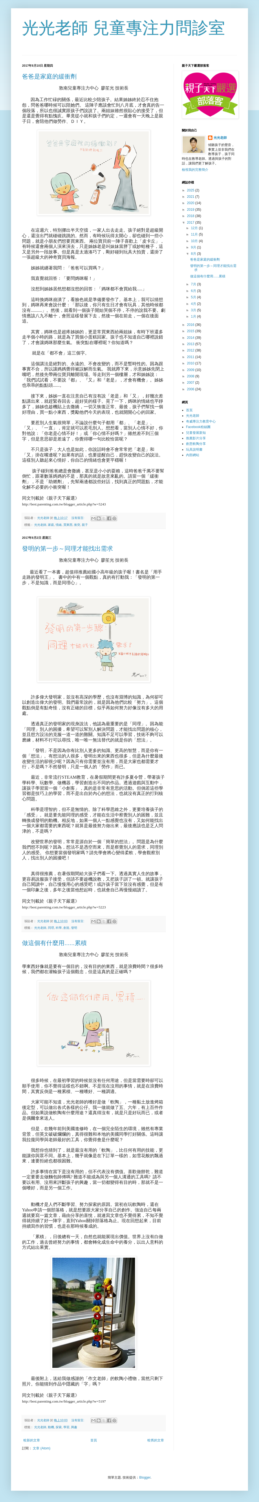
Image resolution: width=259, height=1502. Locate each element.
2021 (191, 197)
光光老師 (40, 524)
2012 (191, 350)
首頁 (93, 1440)
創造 (66, 927)
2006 (191, 389)
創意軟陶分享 (196, 444)
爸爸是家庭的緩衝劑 (49, 76)
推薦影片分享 (196, 438)
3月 (194, 310)
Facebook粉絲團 (198, 427)
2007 (191, 383)
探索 (59, 1427)
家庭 (51, 524)
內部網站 (192, 455)
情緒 (59, 524)
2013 (191, 344)
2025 (191, 190)
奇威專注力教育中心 (201, 421)
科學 (59, 927)
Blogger (144, 1477)
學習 (66, 1427)
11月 (195, 234)
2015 (191, 331)
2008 (191, 376)
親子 (85, 524)
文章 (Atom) (41, 1448)
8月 (194, 254)
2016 (191, 325)
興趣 (74, 1427)
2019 (191, 210)
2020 (191, 203)
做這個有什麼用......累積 (54, 943)
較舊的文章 (155, 1440)
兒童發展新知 (196, 433)
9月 (194, 247)
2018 (191, 216)
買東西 (67, 524)
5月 (194, 297)
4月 (194, 304)
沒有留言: (78, 517)
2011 (191, 357)
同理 (51, 927)
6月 (194, 291)
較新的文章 (31, 1440)
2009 (191, 370)
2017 (191, 222)
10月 (195, 241)
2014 (191, 338)
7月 (194, 284)
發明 (74, 927)
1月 (194, 316)
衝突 (77, 524)
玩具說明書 (194, 449)
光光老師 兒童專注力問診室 (123, 28)
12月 (195, 228)
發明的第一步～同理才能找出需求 (67, 548)
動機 (51, 1427)
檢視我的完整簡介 (195, 170)
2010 (191, 363)
